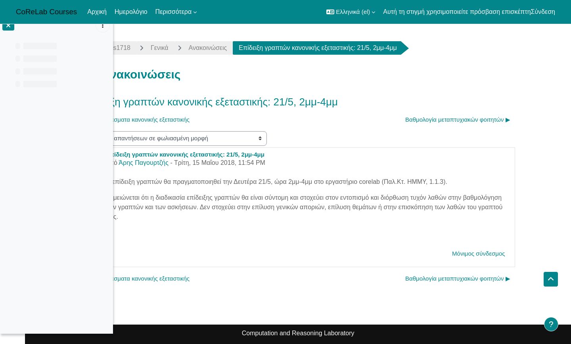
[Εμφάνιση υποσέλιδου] (551, 324)
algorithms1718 (152, 47)
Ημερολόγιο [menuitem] (131, 11)
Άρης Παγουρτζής (188, 162)
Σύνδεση (543, 11)
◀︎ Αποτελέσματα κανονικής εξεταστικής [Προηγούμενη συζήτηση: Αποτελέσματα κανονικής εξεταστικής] (182, 119)
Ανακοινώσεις (251, 47)
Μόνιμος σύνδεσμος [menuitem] (522, 253)
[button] (351, 12)
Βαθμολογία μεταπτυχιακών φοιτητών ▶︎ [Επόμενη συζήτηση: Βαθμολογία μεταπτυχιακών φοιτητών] (501, 119)
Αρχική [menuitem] (97, 11)
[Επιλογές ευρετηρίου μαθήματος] (103, 36)
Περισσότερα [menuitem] (173, 11)
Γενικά (204, 47)
